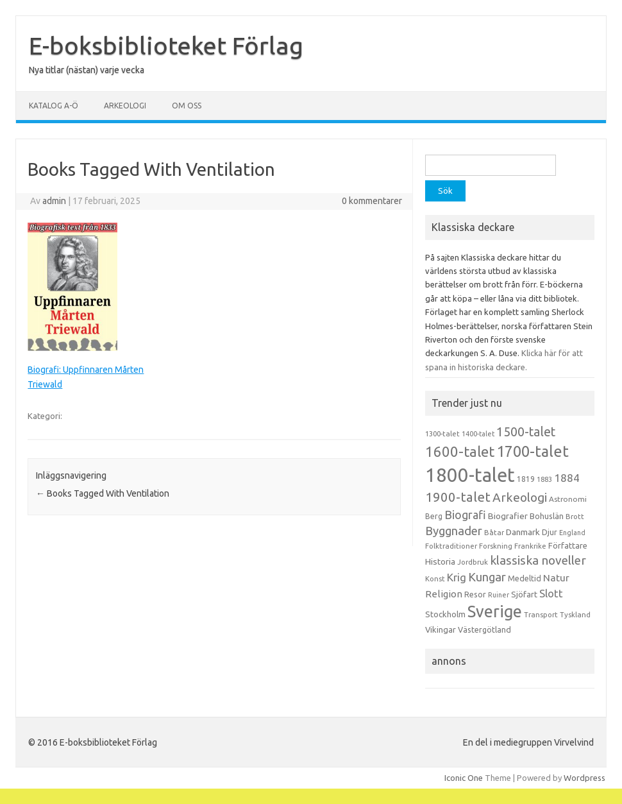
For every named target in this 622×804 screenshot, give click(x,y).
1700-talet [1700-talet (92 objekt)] (532, 451)
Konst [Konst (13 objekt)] (435, 579)
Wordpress (584, 777)
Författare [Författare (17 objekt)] (567, 545)
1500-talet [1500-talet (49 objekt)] (525, 432)
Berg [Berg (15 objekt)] (433, 516)
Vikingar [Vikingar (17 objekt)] (440, 629)
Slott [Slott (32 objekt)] (551, 593)
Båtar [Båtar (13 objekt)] (494, 532)
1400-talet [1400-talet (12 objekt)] (478, 434)
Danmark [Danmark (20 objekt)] (523, 532)
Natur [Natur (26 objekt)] (556, 577)
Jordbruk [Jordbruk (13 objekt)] (472, 562)
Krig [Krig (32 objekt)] (456, 577)
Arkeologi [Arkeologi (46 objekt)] (519, 497)
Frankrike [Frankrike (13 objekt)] (530, 546)
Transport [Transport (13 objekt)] (541, 615)
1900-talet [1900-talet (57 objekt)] (458, 497)
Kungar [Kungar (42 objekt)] (487, 576)
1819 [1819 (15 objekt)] (526, 479)
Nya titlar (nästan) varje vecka (86, 70)
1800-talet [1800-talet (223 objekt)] (470, 475)
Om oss (186, 105)
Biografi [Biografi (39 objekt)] (465, 514)
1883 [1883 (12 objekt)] (544, 479)
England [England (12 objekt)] (572, 532)
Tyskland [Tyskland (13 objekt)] (575, 615)
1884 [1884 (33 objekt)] (567, 478)
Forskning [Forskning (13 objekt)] (495, 546)
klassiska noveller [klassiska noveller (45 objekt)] (538, 560)
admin (54, 201)
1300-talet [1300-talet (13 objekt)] (442, 434)
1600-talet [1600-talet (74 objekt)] (459, 451)
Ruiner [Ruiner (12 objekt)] (498, 595)
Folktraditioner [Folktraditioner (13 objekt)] (451, 546)
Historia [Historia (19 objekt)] (440, 561)
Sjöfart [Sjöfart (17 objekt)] (524, 594)
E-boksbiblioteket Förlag (166, 45)
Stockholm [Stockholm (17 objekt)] (445, 614)
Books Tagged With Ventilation (102, 493)
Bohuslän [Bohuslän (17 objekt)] (547, 515)
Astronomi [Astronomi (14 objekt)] (568, 499)
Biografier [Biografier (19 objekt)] (508, 516)
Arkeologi (125, 105)
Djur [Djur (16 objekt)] (549, 531)
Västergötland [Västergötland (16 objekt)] (484, 629)
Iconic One (463, 777)
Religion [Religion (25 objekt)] (443, 593)
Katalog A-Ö (53, 105)
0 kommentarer (372, 201)
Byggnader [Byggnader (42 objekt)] (453, 530)
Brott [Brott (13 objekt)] (575, 516)
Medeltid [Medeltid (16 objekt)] (524, 578)
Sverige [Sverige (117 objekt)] (494, 611)
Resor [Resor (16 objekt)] (475, 594)
